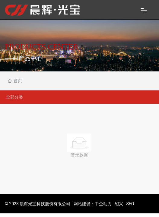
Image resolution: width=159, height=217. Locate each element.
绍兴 (119, 203)
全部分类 (14, 97)
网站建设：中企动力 (93, 203)
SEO (130, 203)
